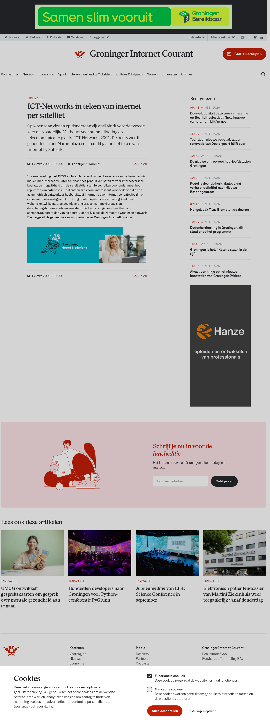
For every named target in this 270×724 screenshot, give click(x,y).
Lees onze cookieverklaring (34, 706)
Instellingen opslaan (202, 711)
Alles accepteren (165, 711)
